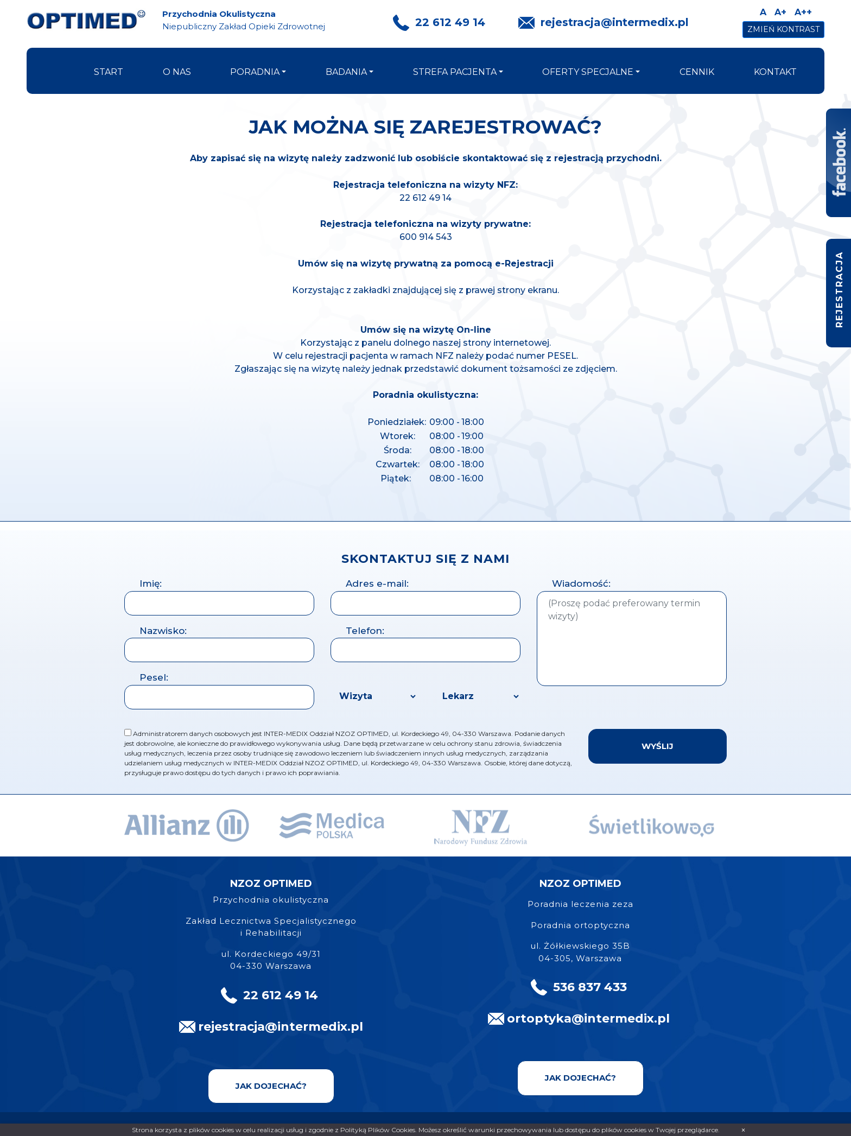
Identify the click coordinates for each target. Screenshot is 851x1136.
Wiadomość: (581, 583)
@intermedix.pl (620, 1018)
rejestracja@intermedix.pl (615, 22)
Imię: (150, 583)
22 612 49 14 (450, 22)
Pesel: (153, 677)
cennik (696, 72)
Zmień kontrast (783, 29)
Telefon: (365, 630)
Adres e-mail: (377, 583)
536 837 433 (590, 987)
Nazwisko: (163, 630)
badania (346, 72)
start (108, 72)
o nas (177, 72)
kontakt (775, 72)
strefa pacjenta (455, 72)
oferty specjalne (587, 72)
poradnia (255, 72)
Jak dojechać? (271, 1086)
